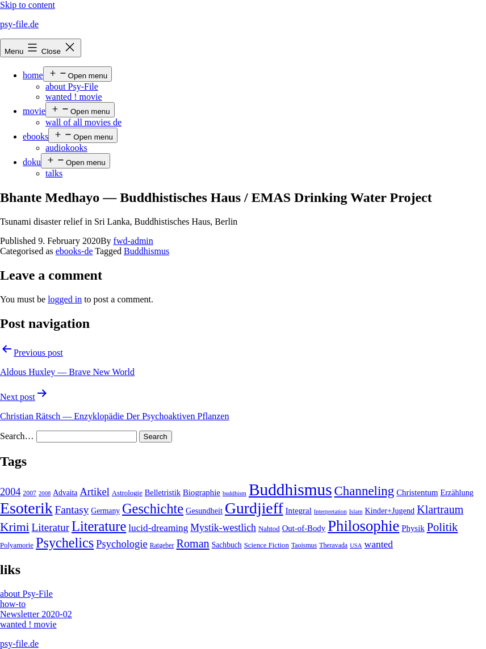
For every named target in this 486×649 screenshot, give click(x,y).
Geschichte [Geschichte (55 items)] (152, 508)
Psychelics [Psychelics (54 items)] (65, 542)
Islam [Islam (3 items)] (356, 511)
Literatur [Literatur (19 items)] (50, 527)
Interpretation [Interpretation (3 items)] (330, 511)
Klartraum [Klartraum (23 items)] (440, 509)
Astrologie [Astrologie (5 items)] (127, 493)
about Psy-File (71, 86)
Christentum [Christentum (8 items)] (417, 492)
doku (32, 162)
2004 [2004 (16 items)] (10, 492)
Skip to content (27, 5)
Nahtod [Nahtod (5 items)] (269, 529)
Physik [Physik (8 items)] (412, 528)
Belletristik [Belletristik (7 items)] (163, 492)
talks (53, 173)
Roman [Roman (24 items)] (192, 543)
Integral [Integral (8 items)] (299, 510)
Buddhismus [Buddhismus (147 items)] (290, 490)
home (33, 75)
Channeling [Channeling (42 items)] (364, 491)
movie (34, 111)
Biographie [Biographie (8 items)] (201, 492)
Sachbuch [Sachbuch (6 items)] (227, 545)
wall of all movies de (83, 122)
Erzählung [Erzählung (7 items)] (456, 492)
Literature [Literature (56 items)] (99, 526)
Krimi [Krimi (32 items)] (15, 527)
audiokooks (66, 148)
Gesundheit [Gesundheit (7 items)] (204, 510)
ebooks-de (74, 251)
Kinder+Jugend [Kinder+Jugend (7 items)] (389, 510)
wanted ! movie (73, 97)
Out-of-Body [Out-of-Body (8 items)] (304, 528)
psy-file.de (19, 24)
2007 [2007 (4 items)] (29, 493)
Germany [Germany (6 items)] (105, 511)
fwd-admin (133, 241)
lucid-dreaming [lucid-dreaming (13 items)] (158, 527)
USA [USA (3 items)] (356, 545)
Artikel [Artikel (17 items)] (94, 492)
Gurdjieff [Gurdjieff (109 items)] (254, 508)
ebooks (35, 136)
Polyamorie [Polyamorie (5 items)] (16, 545)
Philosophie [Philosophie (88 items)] (363, 525)
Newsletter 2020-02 (36, 614)
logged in (65, 299)
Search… (17, 436)
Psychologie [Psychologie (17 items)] (121, 544)
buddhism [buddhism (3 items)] (234, 493)
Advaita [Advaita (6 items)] (65, 492)
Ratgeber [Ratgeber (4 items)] (162, 545)
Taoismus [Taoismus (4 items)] (304, 545)
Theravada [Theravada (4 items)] (333, 545)
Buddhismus (146, 251)
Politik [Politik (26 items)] (442, 527)
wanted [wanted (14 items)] (378, 544)
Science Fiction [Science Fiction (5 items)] (266, 545)
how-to (13, 604)
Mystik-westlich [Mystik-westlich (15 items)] (223, 527)
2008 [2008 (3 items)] (45, 493)
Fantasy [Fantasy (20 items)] (72, 510)
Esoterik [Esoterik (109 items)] (26, 508)
